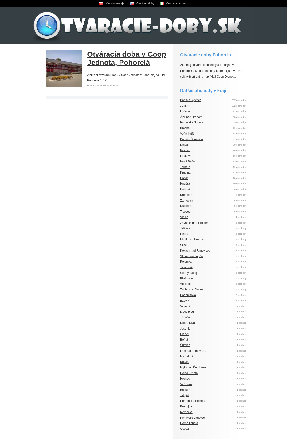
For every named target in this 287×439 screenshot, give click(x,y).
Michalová (186, 356)
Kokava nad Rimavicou (195, 250)
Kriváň (184, 362)
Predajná (186, 406)
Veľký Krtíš (187, 133)
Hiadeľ (184, 334)
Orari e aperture (176, 3)
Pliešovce (186, 278)
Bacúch (185, 390)
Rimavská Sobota (191, 122)
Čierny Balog (188, 273)
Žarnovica (186, 200)
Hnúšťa (185, 183)
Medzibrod (187, 311)
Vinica (184, 217)
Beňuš (184, 339)
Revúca (185, 150)
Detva (184, 145)
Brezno (185, 128)
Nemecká (186, 412)
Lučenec (185, 111)
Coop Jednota (226, 76)
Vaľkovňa (186, 384)
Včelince (185, 284)
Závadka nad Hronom (194, 223)
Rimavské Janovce (192, 417)
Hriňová (185, 189)
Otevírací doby (145, 3)
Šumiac (185, 345)
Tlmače (185, 317)
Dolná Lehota (189, 373)
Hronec (185, 378)
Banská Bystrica (190, 100)
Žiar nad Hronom (191, 117)
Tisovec (185, 211)
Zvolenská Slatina (191, 289)
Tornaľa (185, 167)
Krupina (185, 172)
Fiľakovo (185, 156)
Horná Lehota (189, 423)
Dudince (185, 206)
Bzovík (184, 300)
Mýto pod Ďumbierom (194, 367)
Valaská (185, 306)
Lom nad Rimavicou (193, 351)
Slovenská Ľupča (191, 256)
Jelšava (185, 228)
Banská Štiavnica (191, 139)
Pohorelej (186, 71)
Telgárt (184, 395)
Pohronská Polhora (192, 401)
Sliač (183, 245)
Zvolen (184, 105)
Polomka (186, 261)
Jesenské (186, 267)
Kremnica (186, 195)
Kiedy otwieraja (115, 3)
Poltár (184, 178)
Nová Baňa (187, 161)
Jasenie (185, 328)
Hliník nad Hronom (192, 239)
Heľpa (184, 234)
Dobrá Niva (187, 323)
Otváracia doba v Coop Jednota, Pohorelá (126, 58)
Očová (184, 428)
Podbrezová (188, 295)
